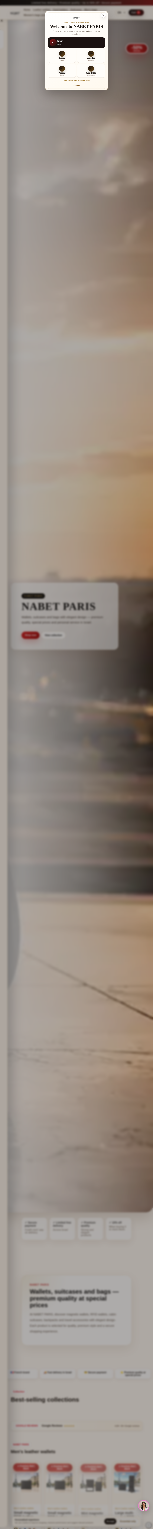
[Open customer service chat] (143, 1505)
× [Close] (103, 15)
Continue (76, 85)
